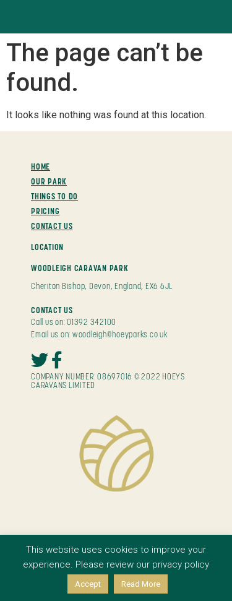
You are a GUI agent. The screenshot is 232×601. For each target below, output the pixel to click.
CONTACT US (52, 225)
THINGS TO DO (54, 196)
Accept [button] (88, 584)
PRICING (45, 211)
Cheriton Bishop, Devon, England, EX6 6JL (102, 286)
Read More (140, 584)
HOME (40, 166)
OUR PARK (49, 181)
